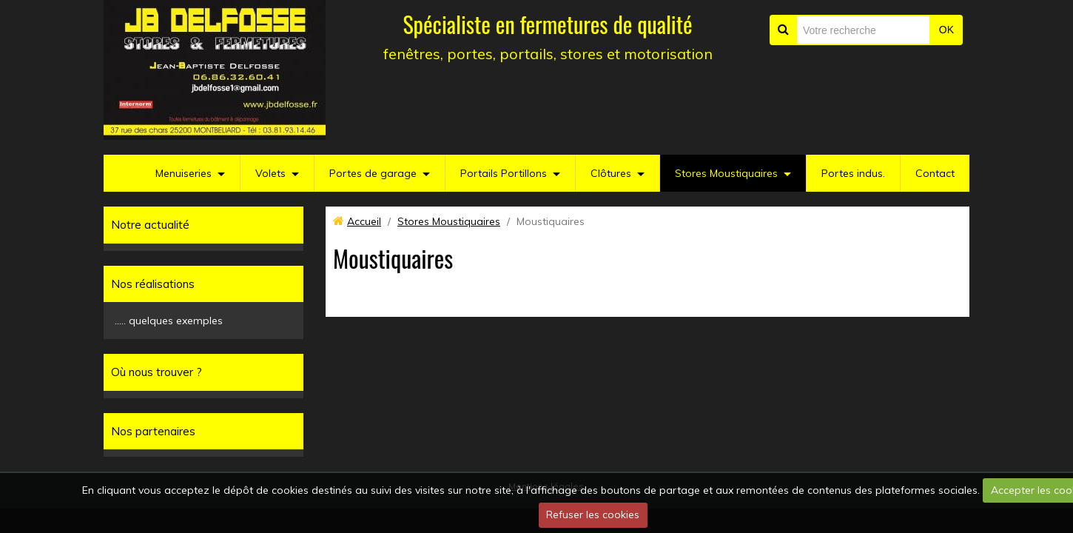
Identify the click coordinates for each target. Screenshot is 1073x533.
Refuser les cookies (592, 514)
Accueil (364, 221)
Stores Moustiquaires (726, 173)
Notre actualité (150, 225)
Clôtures (611, 173)
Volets (270, 173)
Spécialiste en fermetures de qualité (547, 24)
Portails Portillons (503, 173)
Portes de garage (373, 173)
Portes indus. (853, 173)
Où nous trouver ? (156, 372)
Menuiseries (183, 173)
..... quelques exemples (169, 320)
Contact (935, 173)
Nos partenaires (153, 431)
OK (946, 30)
